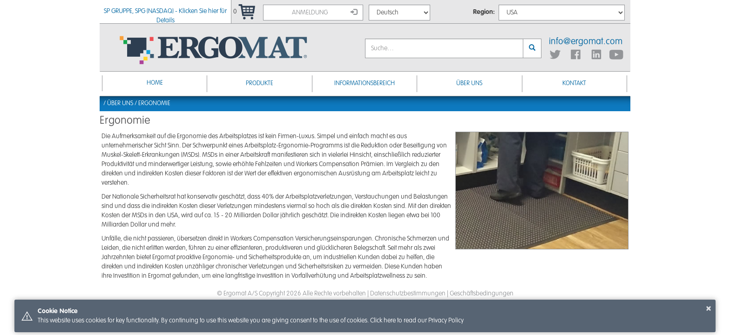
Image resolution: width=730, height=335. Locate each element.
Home (155, 83)
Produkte (259, 83)
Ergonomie (154, 103)
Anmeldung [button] (324, 12)
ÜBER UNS (469, 83)
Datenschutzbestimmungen (408, 293)
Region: (484, 12)
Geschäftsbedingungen (482, 293)
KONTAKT (574, 83)
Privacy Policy (446, 320)
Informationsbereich (364, 83)
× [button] (708, 308)
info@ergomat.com (585, 42)
